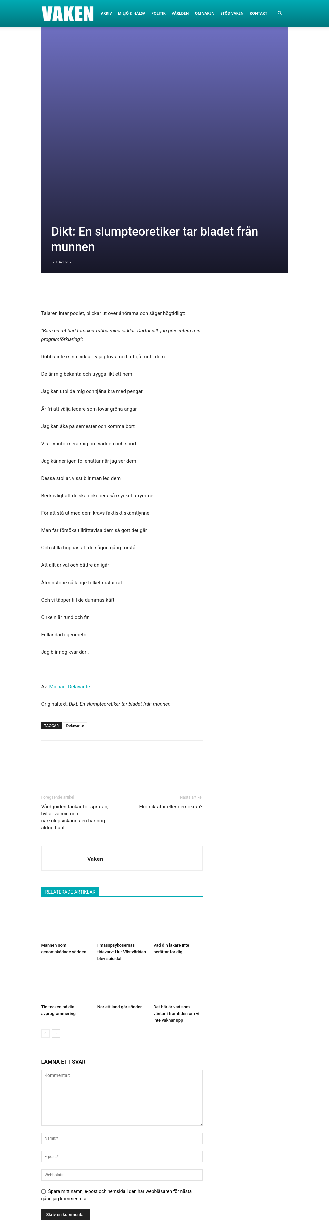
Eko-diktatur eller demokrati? (171, 671)
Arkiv (106, 13)
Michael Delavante (69, 551)
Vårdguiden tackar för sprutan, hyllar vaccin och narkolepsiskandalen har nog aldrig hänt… (74, 681)
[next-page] (56, 898)
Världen (180, 13)
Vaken (95, 723)
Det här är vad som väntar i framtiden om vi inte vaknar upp (176, 878)
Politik (158, 13)
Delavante (75, 589)
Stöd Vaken (232, 13)
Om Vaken (204, 13)
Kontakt (258, 13)
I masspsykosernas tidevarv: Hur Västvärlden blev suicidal (121, 816)
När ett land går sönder (119, 871)
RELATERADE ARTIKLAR (70, 756)
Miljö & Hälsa (131, 13)
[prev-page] (45, 898)
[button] (280, 13)
